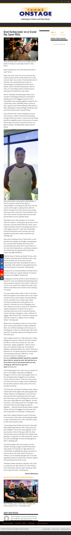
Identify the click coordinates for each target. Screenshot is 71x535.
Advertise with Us (65, 529)
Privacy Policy (46, 529)
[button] (35, 24)
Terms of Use (55, 529)
